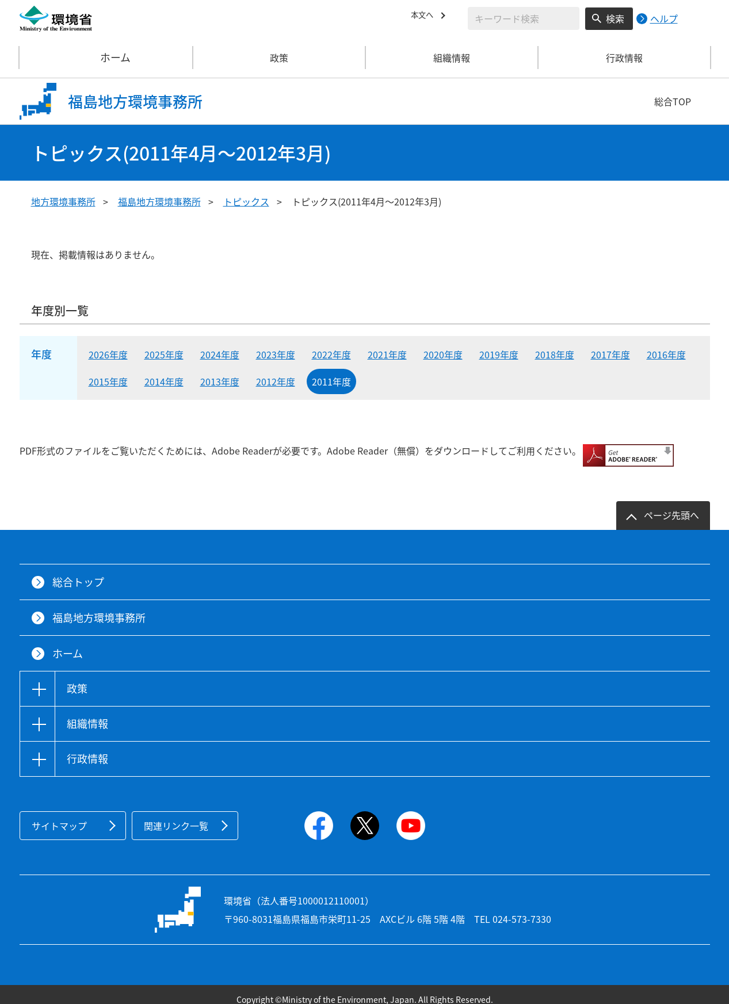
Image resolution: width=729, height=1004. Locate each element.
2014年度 (164, 381)
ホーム (106, 57)
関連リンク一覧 (176, 816)
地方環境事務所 (63, 201)
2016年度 (666, 354)
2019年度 (498, 354)
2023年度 (275, 354)
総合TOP (672, 101)
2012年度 (275, 381)
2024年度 (219, 354)
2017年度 (610, 354)
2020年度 (443, 354)
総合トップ (78, 572)
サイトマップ (59, 816)
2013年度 (219, 381)
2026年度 (108, 354)
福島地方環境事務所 (159, 201)
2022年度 (331, 354)
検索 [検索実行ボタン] (615, 18)
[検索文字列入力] (523, 18)
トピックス (246, 201)
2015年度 (108, 381)
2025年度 (164, 354)
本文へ (424, 17)
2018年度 (554, 354)
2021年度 (387, 354)
